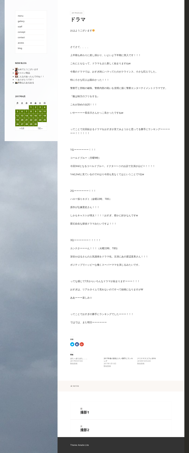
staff (20, 26)
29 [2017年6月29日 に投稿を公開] (31, 124)
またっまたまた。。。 (79, 358)
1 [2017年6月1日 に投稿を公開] (31, 107)
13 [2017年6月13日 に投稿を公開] (22, 115)
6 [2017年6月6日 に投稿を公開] (22, 111)
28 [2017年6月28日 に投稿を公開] (26, 124)
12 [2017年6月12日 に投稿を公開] (17, 115)
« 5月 (22, 128)
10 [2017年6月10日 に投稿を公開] (40, 111)
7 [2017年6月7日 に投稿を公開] (26, 111)
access (21, 42)
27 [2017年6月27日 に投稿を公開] (22, 124)
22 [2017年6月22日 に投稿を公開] (31, 119)
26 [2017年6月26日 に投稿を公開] (17, 124)
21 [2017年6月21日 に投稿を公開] (26, 119)
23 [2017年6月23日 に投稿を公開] (35, 119)
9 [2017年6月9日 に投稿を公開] (35, 111)
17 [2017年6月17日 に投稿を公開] (40, 115)
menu (20, 15)
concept (21, 32)
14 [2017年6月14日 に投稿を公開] (26, 115)
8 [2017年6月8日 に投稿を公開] (31, 111)
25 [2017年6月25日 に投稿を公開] (44, 119)
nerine (76, 386)
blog (20, 48)
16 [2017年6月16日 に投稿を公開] (35, 115)
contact (21, 37)
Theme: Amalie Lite (79, 445)
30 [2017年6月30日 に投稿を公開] (35, 124)
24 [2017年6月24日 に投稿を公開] (40, 119)
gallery (21, 21)
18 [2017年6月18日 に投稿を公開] (44, 115)
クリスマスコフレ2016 (146, 358)
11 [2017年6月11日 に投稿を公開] (44, 111)
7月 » (40, 128)
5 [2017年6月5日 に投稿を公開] (17, 111)
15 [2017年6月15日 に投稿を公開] (31, 115)
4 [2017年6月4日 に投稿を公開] (44, 107)
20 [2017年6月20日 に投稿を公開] (22, 119)
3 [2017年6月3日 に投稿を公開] (40, 107)
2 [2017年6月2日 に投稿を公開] (35, 107)
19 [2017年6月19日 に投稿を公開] (17, 119)
